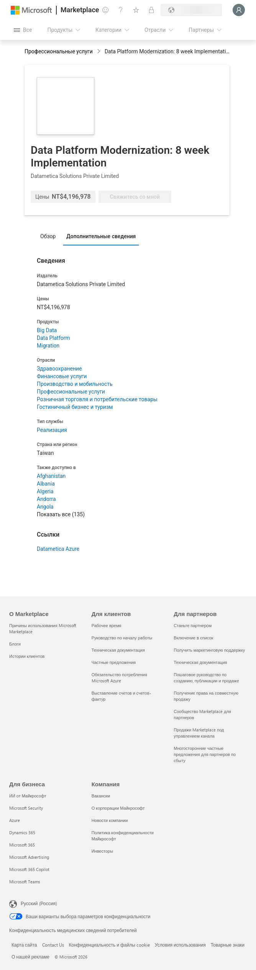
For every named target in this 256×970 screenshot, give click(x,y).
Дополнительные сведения (101, 236)
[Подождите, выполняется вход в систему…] (238, 10)
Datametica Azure (58, 549)
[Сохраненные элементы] (136, 10)
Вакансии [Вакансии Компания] (101, 796)
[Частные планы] (151, 10)
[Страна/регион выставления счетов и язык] (191, 10)
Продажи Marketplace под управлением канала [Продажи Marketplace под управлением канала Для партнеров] (199, 733)
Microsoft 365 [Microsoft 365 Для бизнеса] (22, 845)
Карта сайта (24, 945)
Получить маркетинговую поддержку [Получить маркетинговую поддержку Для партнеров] (209, 650)
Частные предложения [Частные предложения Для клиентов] (114, 662)
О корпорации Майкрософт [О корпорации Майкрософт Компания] (118, 808)
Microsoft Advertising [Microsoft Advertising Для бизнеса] (29, 857)
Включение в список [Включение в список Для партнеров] (193, 638)
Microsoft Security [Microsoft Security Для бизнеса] (26, 808)
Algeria (45, 491)
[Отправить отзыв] (105, 10)
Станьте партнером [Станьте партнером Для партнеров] (193, 625)
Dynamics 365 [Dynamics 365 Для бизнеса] (22, 832)
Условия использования (180, 945)
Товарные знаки (228, 945)
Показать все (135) (61, 514)
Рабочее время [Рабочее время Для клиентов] (106, 625)
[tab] (50, 235)
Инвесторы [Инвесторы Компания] (102, 851)
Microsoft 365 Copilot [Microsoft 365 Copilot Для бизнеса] (29, 869)
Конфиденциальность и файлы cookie (109, 945)
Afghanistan (51, 476)
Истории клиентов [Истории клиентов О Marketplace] (26, 656)
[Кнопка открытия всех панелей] (23, 30)
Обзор (48, 236)
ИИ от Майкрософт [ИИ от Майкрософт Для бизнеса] (27, 796)
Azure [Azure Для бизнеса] (14, 820)
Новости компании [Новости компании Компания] (110, 820)
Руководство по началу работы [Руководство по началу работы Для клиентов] (122, 638)
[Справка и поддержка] (121, 10)
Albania (46, 484)
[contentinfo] (99, 51)
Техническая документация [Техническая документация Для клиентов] (118, 650)
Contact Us (53, 945)
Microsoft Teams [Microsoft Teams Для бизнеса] (24, 881)
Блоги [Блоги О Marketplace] (15, 644)
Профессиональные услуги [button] (59, 51)
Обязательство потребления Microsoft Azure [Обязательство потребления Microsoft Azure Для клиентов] (119, 677)
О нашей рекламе (30, 957)
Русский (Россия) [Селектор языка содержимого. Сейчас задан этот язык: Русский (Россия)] (39, 903)
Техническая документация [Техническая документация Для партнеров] (200, 662)
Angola (45, 507)
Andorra (46, 499)
